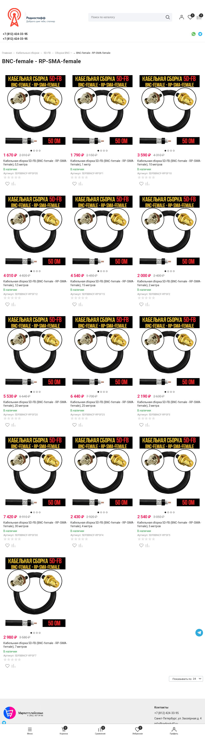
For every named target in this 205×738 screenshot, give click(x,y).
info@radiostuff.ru (166, 723)
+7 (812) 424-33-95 (166, 713)
